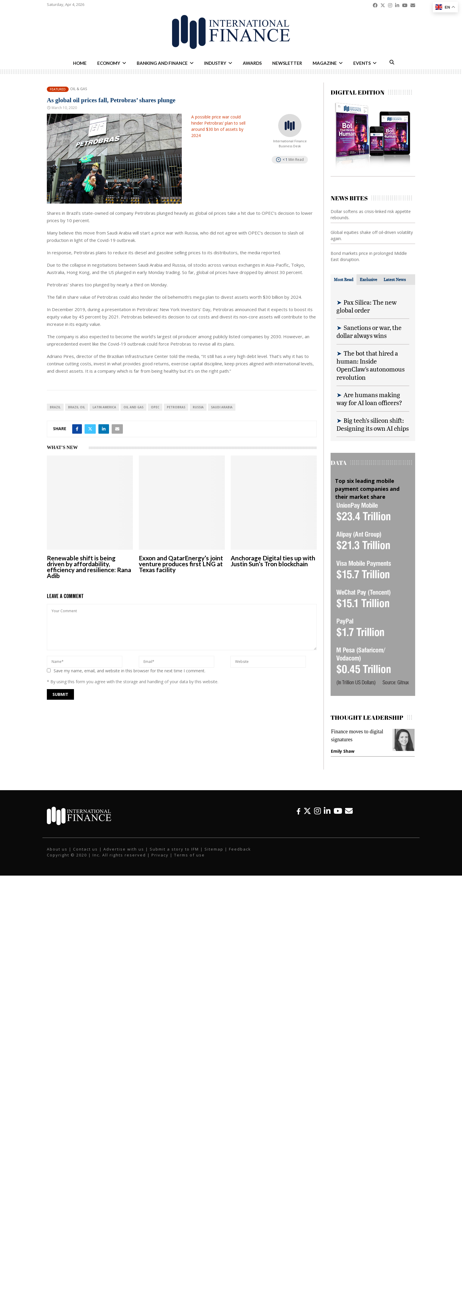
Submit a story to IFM (174, 849)
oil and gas (133, 407)
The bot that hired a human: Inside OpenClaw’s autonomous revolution (370, 365)
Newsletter (287, 63)
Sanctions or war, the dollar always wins (369, 331)
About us (57, 849)
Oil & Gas (78, 89)
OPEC (155, 407)
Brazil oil (76, 407)
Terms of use (189, 855)
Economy (108, 63)
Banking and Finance (162, 63)
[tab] (344, 279)
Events (362, 63)
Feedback (240, 849)
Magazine (325, 63)
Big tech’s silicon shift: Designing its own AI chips (372, 424)
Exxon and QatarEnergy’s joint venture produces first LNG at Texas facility (181, 563)
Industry (215, 63)
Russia (198, 407)
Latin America (104, 407)
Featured (58, 89)
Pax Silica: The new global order (366, 306)
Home (80, 63)
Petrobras (176, 407)
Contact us (85, 849)
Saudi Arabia (221, 407)
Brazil (55, 407)
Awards (252, 63)
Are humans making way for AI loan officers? (369, 398)
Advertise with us (123, 849)
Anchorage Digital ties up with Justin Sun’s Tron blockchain (273, 560)
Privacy (160, 855)
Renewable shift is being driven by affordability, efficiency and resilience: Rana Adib (89, 566)
